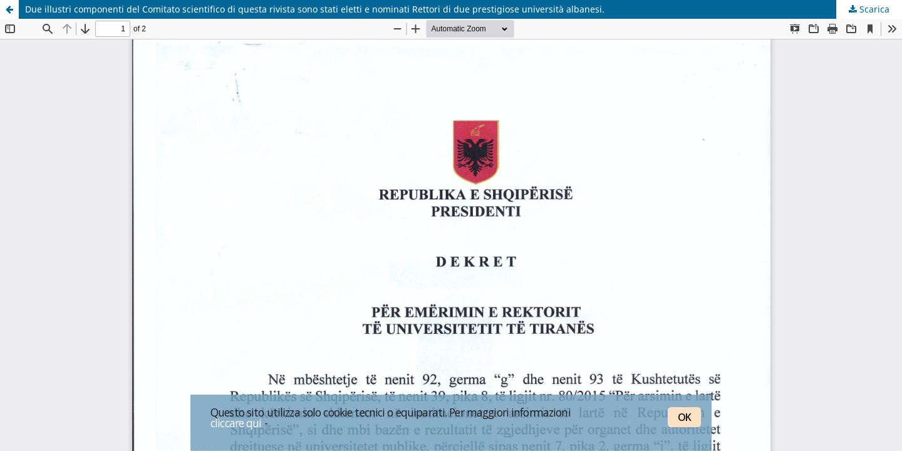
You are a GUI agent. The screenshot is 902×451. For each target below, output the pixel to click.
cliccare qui (236, 422)
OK (684, 417)
